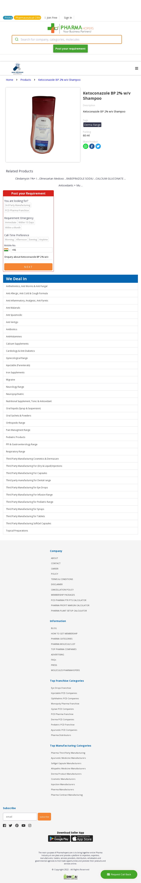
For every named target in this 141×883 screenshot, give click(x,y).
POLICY (54, 573)
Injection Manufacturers (63, 784)
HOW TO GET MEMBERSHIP (64, 633)
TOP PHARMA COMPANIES (63, 649)
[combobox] (67, 39)
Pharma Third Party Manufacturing (68, 752)
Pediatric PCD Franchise (63, 724)
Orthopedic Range (15, 422)
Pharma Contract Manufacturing (67, 794)
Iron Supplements (15, 372)
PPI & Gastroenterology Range (21, 444)
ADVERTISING (57, 654)
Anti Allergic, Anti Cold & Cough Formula (27, 293)
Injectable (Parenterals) (18, 365)
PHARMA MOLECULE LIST (63, 644)
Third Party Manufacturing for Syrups (25, 509)
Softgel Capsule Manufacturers (66, 763)
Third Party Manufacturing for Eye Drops (27, 487)
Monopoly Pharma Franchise (65, 703)
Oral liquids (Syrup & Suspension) (23, 408)
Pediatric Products (15, 437)
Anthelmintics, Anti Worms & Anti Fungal (26, 286)
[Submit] (16, 39)
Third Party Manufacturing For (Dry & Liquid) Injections (34, 465)
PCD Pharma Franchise (62, 714)
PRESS (54, 665)
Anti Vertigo (12, 322)
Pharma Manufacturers (62, 789)
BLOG (54, 628)
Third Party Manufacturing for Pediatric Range (29, 501)
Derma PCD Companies (62, 719)
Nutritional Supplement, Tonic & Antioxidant (29, 401)
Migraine (10, 379)
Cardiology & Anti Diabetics (20, 350)
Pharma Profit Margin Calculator (70, 605)
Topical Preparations (17, 530)
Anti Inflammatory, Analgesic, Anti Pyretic (27, 300)
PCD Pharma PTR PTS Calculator (68, 600)
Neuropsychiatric (15, 394)
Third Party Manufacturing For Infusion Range (29, 494)
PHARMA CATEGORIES (61, 638)
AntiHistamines (14, 336)
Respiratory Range (15, 451)
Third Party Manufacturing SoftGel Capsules (28, 523)
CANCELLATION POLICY (62, 589)
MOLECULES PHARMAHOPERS (65, 670)
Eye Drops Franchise (61, 687)
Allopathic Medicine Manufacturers (68, 768)
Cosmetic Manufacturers (63, 779)
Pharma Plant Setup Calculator (69, 610)
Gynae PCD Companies (62, 709)
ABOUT (54, 558)
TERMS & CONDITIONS (62, 579)
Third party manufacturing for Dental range (28, 480)
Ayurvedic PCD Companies (64, 730)
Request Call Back (119, 874)
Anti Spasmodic (14, 315)
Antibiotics (11, 329)
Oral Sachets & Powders (18, 415)
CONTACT (56, 563)
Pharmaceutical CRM (28, 17)
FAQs (53, 659)
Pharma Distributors (61, 735)
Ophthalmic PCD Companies (65, 698)
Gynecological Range (17, 358)
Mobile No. (10, 245)
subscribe (44, 816)
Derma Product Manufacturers (66, 773)
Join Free (51, 17)
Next (28, 267)
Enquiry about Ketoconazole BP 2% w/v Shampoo (28, 257)
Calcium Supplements (17, 343)
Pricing (8, 17)
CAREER (54, 568)
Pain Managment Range (18, 430)
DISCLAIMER (57, 584)
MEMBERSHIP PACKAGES (63, 594)
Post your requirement (70, 48)
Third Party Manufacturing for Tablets (25, 516)
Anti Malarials (13, 307)
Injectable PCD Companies (64, 693)
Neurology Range (15, 386)
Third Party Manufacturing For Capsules (26, 473)
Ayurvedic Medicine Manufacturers (68, 758)
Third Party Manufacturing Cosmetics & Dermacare (32, 458)
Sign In (68, 17)
